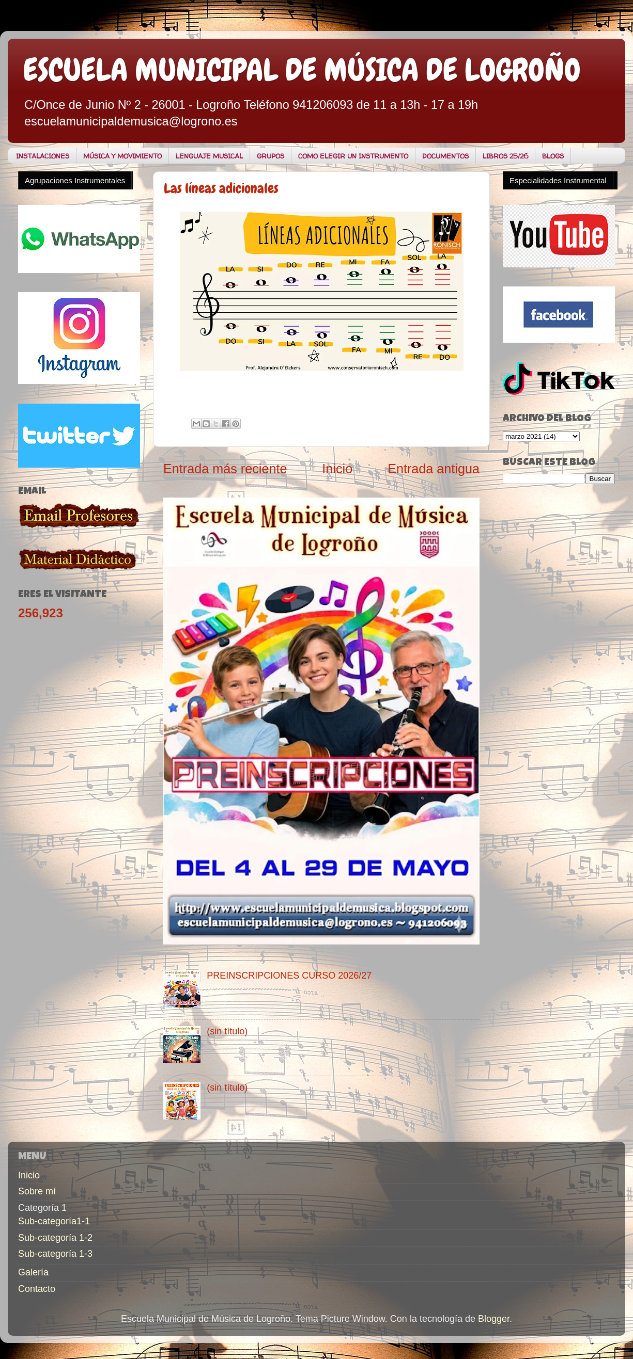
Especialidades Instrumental (558, 180)
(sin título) (227, 1031)
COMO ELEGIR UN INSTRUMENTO (353, 156)
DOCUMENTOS (445, 156)
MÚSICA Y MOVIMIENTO (122, 156)
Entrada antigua (434, 468)
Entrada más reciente (225, 468)
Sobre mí (37, 1191)
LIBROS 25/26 (505, 156)
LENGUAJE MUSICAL (209, 156)
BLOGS (553, 156)
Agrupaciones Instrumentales (75, 180)
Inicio (337, 468)
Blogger (494, 1319)
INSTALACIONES (42, 156)
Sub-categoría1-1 (54, 1221)
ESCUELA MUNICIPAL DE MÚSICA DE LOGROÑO (302, 70)
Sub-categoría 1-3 (55, 1254)
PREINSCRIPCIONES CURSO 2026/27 (289, 975)
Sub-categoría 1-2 (55, 1238)
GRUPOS (270, 156)
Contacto (36, 1289)
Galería (33, 1272)
